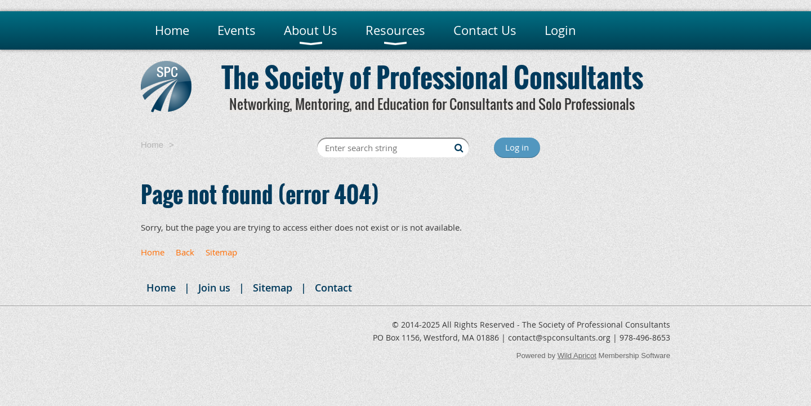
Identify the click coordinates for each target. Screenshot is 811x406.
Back (185, 252)
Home (152, 144)
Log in (517, 147)
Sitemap (221, 252)
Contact (333, 287)
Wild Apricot (577, 355)
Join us (214, 287)
